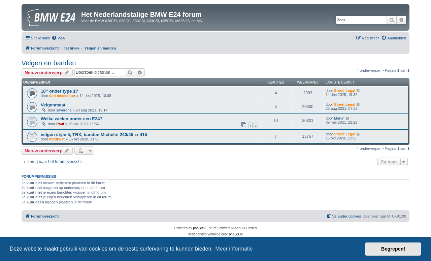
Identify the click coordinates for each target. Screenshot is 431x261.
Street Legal (344, 91)
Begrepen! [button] (393, 249)
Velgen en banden (49, 63)
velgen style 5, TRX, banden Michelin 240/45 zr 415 (94, 134)
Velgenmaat (53, 104)
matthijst (57, 139)
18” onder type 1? (59, 91)
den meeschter (62, 96)
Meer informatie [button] (234, 249)
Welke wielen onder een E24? (72, 118)
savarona (63, 110)
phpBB (198, 228)
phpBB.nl (236, 234)
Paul (60, 124)
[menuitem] (58, 38)
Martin (339, 118)
